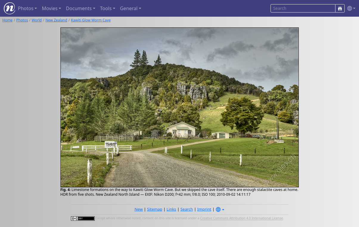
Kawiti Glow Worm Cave (91, 20)
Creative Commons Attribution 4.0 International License (241, 218)
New (138, 209)
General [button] (129, 8)
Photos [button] (25, 8)
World (37, 20)
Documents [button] (78, 8)
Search (187, 209)
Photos (22, 20)
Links (171, 209)
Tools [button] (106, 8)
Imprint (204, 209)
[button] (350, 8)
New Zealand (56, 20)
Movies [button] (49, 8)
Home (7, 20)
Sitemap (154, 209)
